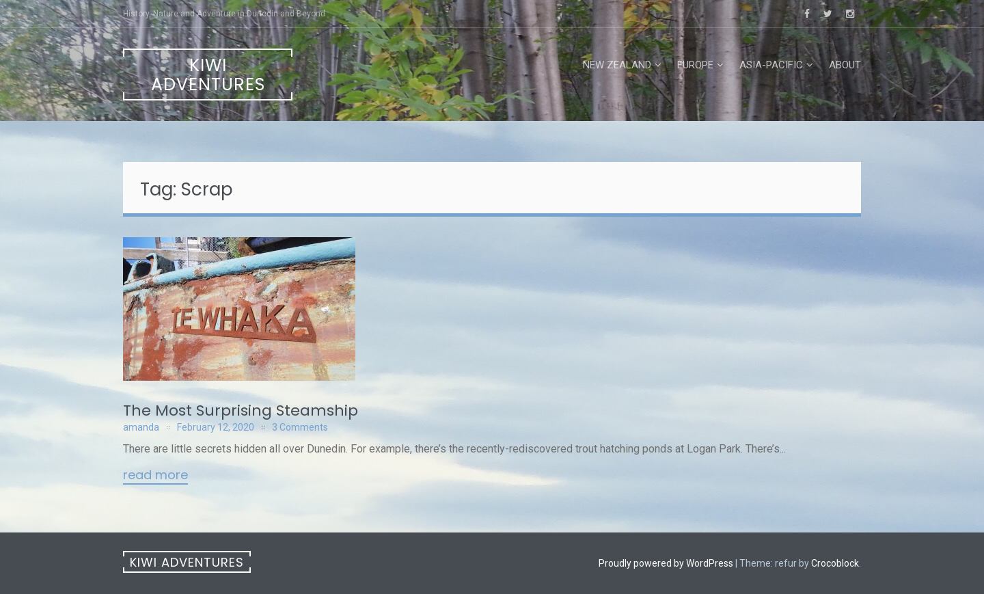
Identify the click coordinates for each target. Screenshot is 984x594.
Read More (155, 475)
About (845, 65)
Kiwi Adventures (208, 74)
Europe (695, 65)
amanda (141, 427)
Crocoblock (835, 563)
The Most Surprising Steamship (240, 410)
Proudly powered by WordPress (666, 563)
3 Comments (300, 427)
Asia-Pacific (771, 65)
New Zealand (617, 65)
